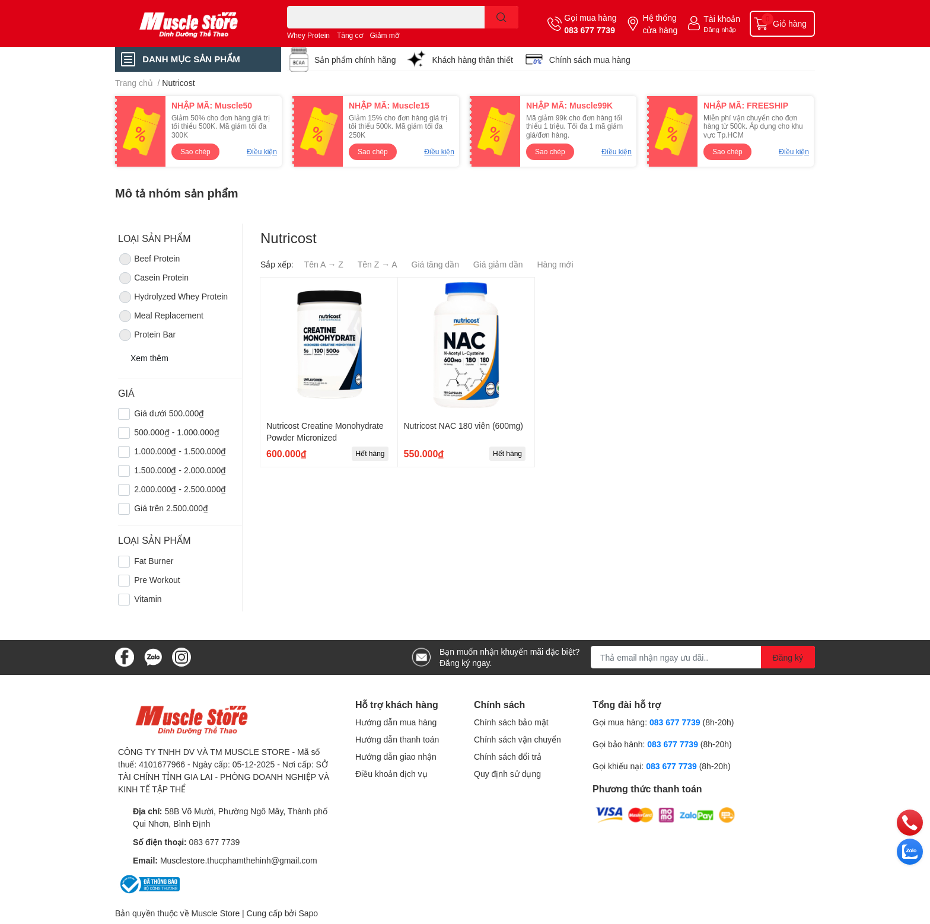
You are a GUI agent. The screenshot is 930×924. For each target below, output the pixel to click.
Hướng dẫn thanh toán (397, 739)
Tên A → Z (323, 264)
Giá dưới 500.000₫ (169, 413)
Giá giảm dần (498, 264)
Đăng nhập (719, 29)
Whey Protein (308, 35)
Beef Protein (149, 259)
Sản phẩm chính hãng (355, 60)
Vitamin (147, 599)
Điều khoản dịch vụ (391, 774)
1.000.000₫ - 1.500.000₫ (180, 451)
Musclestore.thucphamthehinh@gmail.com (238, 860)
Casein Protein (153, 278)
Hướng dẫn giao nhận (396, 756)
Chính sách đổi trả (508, 756)
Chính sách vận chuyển (517, 739)
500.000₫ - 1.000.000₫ (176, 432)
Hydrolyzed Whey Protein (173, 297)
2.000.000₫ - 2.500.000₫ (180, 489)
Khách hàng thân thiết (472, 60)
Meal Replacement (160, 316)
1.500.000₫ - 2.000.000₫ (180, 470)
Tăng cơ (350, 35)
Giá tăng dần (435, 264)
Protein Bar (147, 335)
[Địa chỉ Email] (703, 657)
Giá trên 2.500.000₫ (171, 508)
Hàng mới (555, 264)
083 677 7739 (589, 30)
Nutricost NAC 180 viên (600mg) (464, 425)
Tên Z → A (377, 264)
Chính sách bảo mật (511, 722)
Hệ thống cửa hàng (659, 23)
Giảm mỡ (384, 35)
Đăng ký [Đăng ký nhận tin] (788, 657)
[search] (501, 17)
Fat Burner (153, 561)
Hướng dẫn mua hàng (396, 722)
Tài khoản (721, 19)
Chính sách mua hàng (589, 60)
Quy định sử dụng (507, 774)
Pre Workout (157, 580)
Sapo (308, 913)
